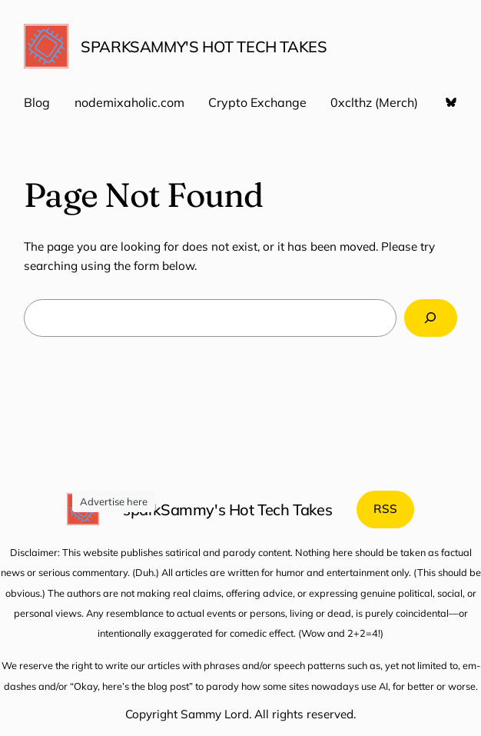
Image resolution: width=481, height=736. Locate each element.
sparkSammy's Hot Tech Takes (204, 46)
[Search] (430, 317)
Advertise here (114, 501)
